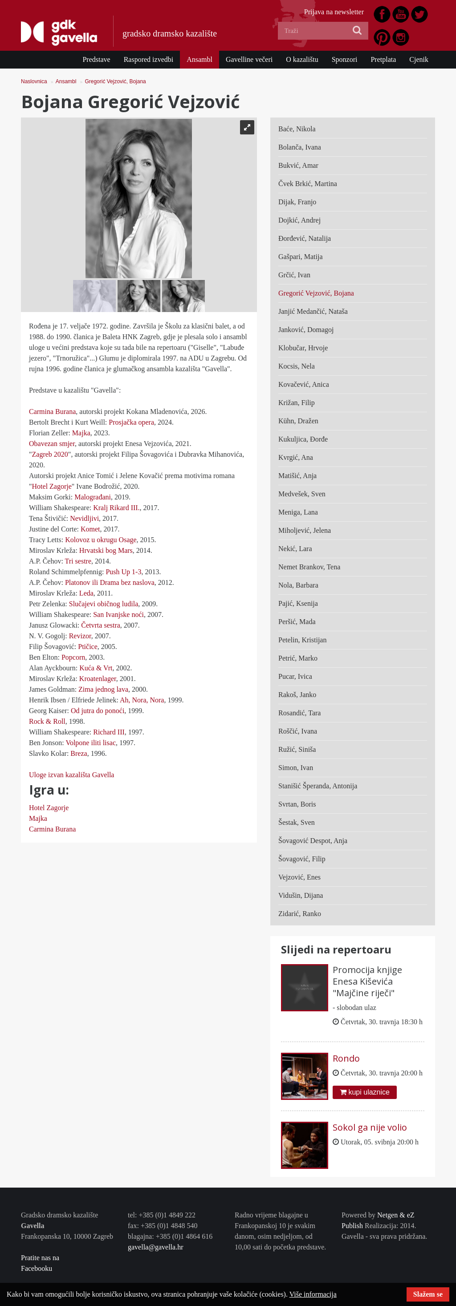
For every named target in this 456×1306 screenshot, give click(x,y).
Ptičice (88, 646)
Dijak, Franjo (297, 202)
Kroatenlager (97, 678)
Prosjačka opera (131, 422)
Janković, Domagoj (306, 329)
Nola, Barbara (298, 585)
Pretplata (383, 59)
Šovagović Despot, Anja (312, 840)
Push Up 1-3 (123, 572)
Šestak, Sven (296, 822)
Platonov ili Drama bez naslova (110, 582)
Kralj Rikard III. (116, 507)
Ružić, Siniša (297, 749)
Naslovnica (34, 81)
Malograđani (92, 497)
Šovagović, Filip (302, 859)
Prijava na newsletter (334, 12)
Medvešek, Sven (302, 494)
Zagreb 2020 (50, 454)
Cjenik (418, 59)
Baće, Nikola (297, 129)
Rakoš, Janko (297, 694)
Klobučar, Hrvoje (303, 348)
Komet (89, 529)
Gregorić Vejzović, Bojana (115, 81)
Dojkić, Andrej (299, 220)
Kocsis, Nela (296, 366)
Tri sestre (78, 561)
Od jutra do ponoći (97, 710)
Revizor (79, 636)
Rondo (346, 1058)
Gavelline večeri (249, 59)
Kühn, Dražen (298, 421)
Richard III (109, 732)
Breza (78, 753)
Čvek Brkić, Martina (307, 183)
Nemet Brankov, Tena (309, 567)
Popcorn (72, 657)
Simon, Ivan (295, 767)
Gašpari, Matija (300, 256)
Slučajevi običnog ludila (103, 604)
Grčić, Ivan (294, 275)
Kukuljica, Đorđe (303, 439)
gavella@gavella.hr (155, 1247)
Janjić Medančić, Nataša (313, 311)
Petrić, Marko (298, 658)
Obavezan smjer (52, 443)
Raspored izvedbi (149, 59)
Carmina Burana (52, 411)
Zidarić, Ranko (299, 913)
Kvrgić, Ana (295, 457)
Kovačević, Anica (303, 384)
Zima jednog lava (103, 689)
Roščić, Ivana (297, 731)
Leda (86, 593)
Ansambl (199, 59)
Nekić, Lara (295, 548)
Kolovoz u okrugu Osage (100, 539)
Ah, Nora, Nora (142, 700)
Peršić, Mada (297, 621)
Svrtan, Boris (297, 804)
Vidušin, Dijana (300, 895)
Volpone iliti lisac (90, 742)
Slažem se (428, 1294)
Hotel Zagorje (52, 486)
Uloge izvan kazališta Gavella (71, 775)
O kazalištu (302, 59)
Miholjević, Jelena (304, 530)
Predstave (96, 59)
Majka (81, 433)
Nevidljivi (83, 518)
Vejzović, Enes (299, 877)
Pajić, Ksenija (298, 603)
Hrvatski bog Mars (106, 550)
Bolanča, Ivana (299, 147)
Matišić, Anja (297, 475)
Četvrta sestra (100, 625)
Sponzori (345, 59)
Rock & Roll (47, 721)
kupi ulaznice (365, 1092)
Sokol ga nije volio (370, 1127)
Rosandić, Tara (299, 713)
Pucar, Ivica (295, 676)
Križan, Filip (296, 402)
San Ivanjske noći (118, 614)
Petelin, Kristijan (302, 640)
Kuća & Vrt (95, 668)
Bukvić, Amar (298, 165)
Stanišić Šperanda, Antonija (317, 786)
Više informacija (313, 1294)
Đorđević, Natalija (304, 238)
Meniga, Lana (298, 512)
